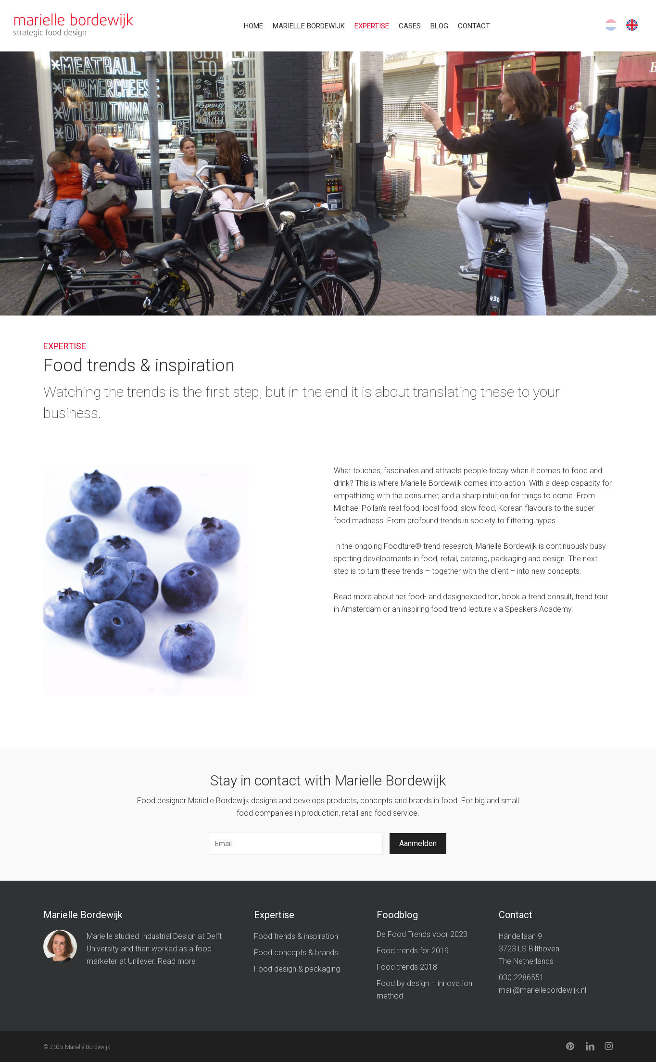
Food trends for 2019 (413, 950)
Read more (177, 961)
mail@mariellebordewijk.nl (542, 990)
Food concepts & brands (296, 952)
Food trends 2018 (407, 967)
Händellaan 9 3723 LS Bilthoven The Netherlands (529, 949)
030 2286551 (521, 977)
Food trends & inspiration (296, 936)
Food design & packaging (297, 969)
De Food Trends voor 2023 (422, 934)
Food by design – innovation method (424, 989)
